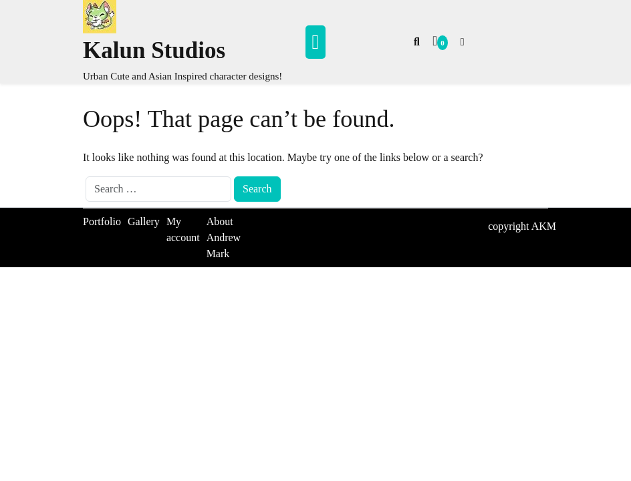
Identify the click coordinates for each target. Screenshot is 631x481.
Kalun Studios (154, 50)
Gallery (144, 221)
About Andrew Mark (224, 237)
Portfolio (102, 221)
